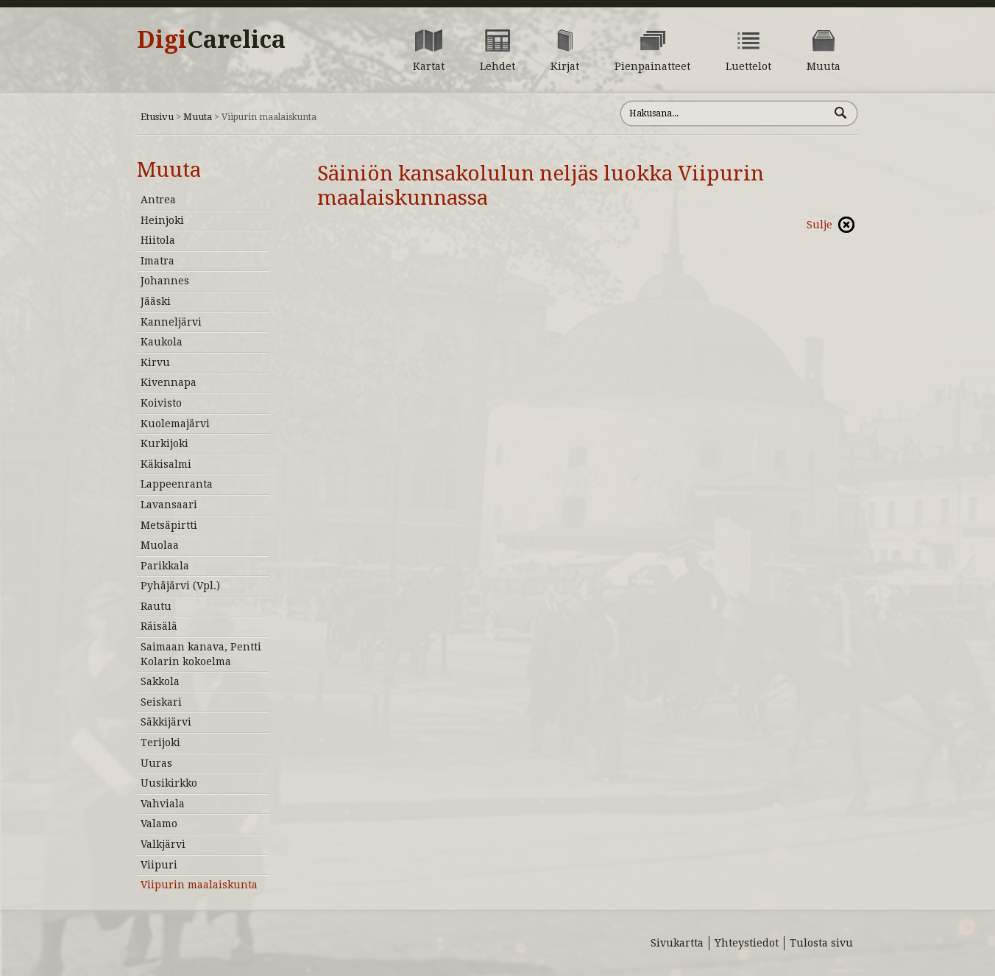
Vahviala (163, 804)
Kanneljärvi (171, 322)
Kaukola (162, 342)
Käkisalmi (166, 464)
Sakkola (160, 681)
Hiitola (158, 240)
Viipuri (159, 865)
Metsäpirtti (169, 525)
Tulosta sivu (821, 943)
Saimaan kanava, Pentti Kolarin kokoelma (201, 654)
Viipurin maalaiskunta (199, 885)
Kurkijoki (164, 443)
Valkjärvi (163, 844)
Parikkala (165, 566)
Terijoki (160, 742)
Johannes (165, 281)
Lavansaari (169, 504)
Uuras (156, 763)
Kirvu (155, 362)
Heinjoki (162, 220)
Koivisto (161, 403)
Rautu (156, 606)
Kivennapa (168, 382)
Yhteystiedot (747, 943)
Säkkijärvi (166, 722)
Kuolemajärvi (175, 423)
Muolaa (160, 545)
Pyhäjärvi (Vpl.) (180, 585)
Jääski (156, 301)
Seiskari (161, 702)
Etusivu (157, 116)
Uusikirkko (169, 783)
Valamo (159, 823)
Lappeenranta (177, 484)
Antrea (158, 200)
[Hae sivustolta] (724, 113)
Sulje (819, 225)
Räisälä (159, 626)
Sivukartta (677, 943)
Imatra (157, 261)
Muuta (197, 116)
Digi (211, 40)
